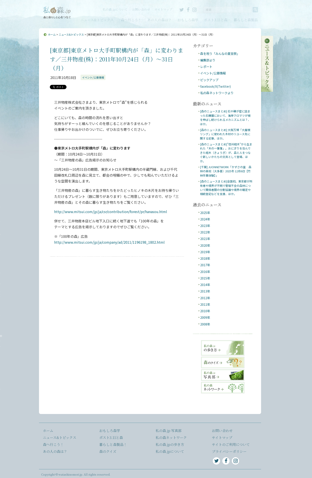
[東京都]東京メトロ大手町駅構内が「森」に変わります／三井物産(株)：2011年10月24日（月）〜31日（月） (116, 59)
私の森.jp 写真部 (169, 430)
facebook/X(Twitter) (215, 86)
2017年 (205, 265)
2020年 (205, 245)
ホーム (52, 34)
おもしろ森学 (187, 19)
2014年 (205, 284)
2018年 (205, 258)
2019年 (205, 252)
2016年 (205, 271)
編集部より (207, 60)
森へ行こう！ (131, 19)
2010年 (205, 311)
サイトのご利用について (231, 444)
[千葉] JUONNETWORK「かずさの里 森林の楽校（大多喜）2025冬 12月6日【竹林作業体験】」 (225, 171)
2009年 (205, 317)
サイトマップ (163, 9)
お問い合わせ (141, 9)
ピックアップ (209, 79)
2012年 (205, 298)
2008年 (205, 324)
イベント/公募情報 (93, 77)
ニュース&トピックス (97, 19)
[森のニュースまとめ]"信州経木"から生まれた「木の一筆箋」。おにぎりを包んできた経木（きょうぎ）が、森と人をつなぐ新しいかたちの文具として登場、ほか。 (226, 152)
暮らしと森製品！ (113, 444)
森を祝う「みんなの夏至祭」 (220, 53)
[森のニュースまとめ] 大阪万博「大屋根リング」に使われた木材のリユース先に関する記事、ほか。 (225, 134)
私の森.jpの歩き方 (170, 444)
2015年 (205, 278)
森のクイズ (107, 451)
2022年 (205, 232)
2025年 (205, 212)
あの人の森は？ (159, 19)
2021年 (205, 238)
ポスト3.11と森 (216, 19)
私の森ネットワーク (171, 437)
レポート (206, 66)
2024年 (205, 219)
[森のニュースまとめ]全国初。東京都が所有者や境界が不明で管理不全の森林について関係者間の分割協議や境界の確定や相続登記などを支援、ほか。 (226, 187)
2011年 (205, 304)
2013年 (205, 291)
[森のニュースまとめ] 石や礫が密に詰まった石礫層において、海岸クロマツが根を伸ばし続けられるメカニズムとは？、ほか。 (225, 117)
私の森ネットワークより (217, 92)
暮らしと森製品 (246, 19)
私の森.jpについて (115, 9)
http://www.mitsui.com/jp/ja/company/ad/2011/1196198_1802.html (109, 242)
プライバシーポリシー (229, 451)
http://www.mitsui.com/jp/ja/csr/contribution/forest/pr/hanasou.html (110, 211)
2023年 (205, 225)
